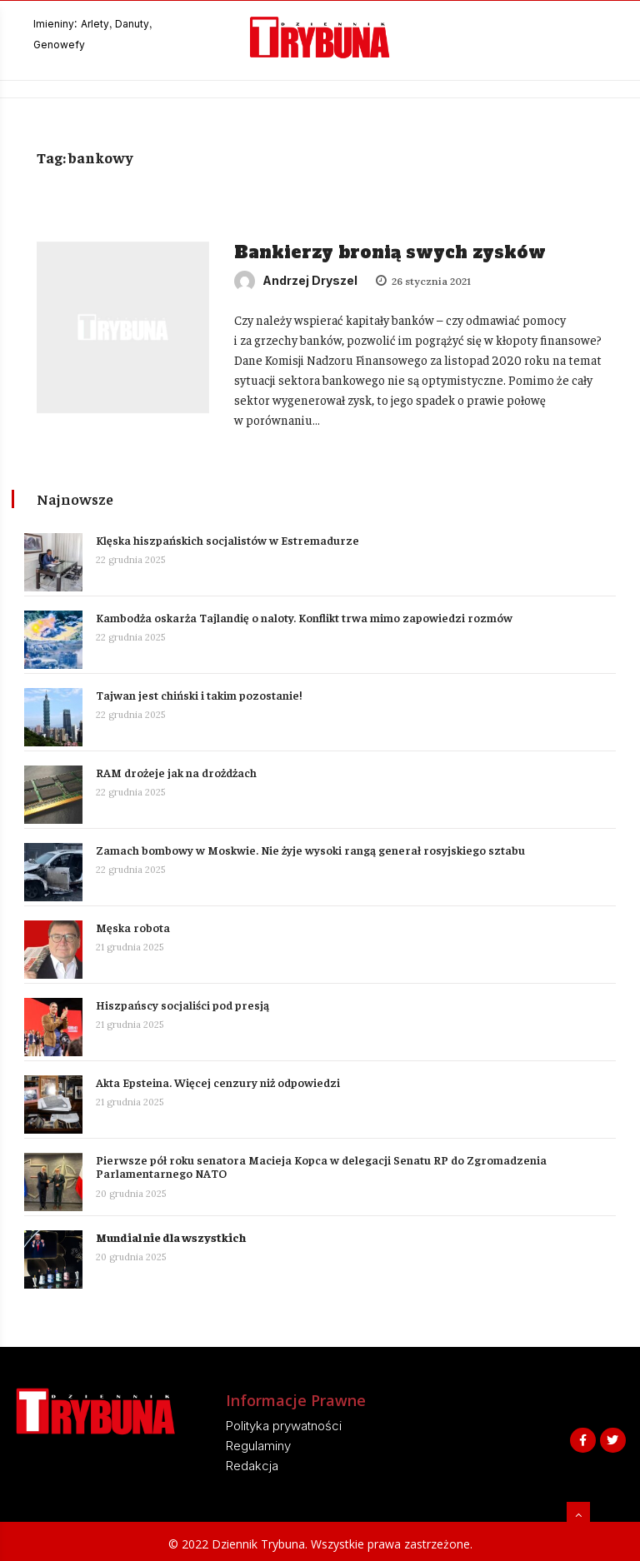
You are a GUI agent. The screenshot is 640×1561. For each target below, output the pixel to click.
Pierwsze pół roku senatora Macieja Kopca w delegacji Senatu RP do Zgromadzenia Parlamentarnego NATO (322, 1164)
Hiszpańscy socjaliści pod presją (183, 1002)
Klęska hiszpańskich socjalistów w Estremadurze (228, 538)
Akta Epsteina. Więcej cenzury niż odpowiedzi (219, 1080)
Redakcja (252, 1464)
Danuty (132, 23)
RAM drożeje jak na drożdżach (177, 770)
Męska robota (134, 925)
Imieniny (53, 23)
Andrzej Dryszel (296, 280)
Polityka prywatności (284, 1424)
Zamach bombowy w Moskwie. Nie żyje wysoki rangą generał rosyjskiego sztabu (311, 847)
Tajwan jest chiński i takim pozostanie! (199, 693)
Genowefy (59, 44)
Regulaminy (258, 1444)
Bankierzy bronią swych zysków (390, 252)
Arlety (95, 23)
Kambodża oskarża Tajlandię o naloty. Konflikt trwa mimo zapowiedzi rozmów (305, 615)
